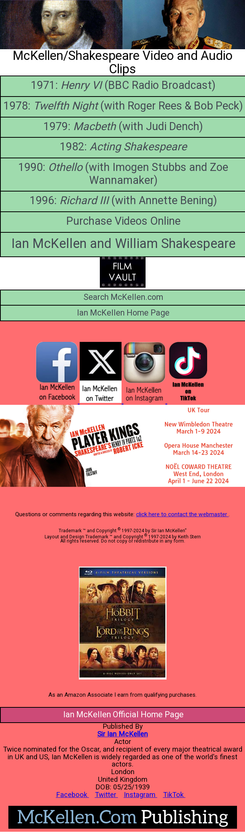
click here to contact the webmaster (182, 514)
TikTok (174, 795)
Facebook (72, 795)
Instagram (140, 795)
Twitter (106, 795)
